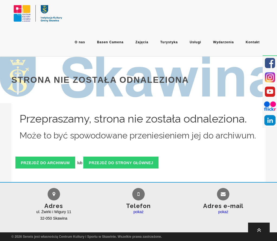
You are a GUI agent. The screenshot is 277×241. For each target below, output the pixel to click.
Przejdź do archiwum (45, 163)
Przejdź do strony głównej (121, 163)
